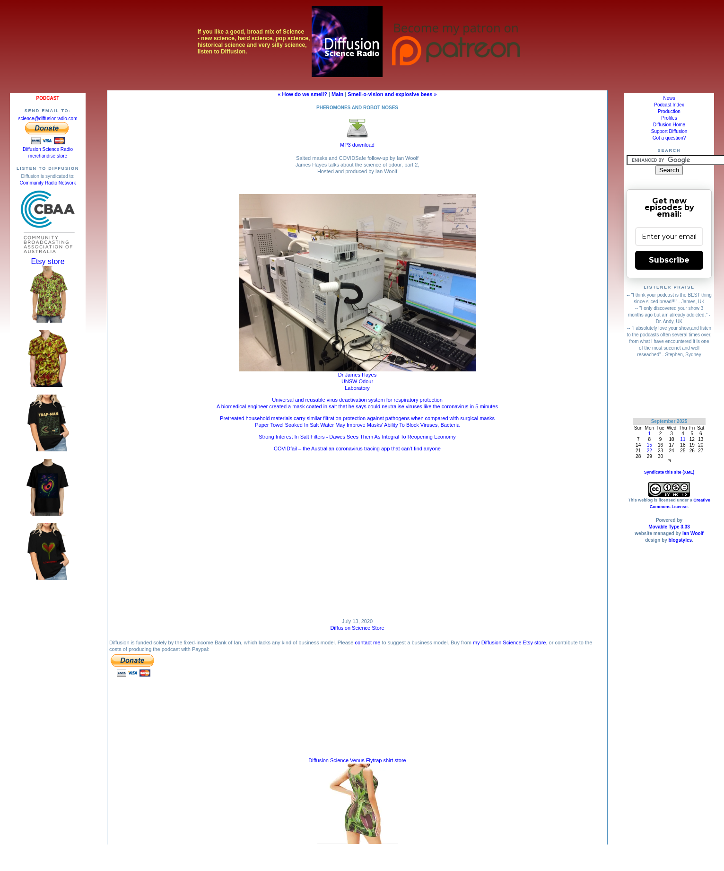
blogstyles (680, 540)
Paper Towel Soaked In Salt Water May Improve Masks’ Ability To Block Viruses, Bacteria (357, 425)
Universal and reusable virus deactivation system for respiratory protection (357, 400)
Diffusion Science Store (357, 628)
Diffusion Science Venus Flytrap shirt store (357, 760)
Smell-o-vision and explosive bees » (392, 94)
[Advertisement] (669, 387)
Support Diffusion (669, 131)
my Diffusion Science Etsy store (509, 642)
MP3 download (357, 142)
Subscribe (669, 259)
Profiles (669, 118)
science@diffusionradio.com (47, 118)
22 (649, 450)
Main (337, 94)
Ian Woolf (693, 533)
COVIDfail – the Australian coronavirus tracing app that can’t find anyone (357, 448)
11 (682, 439)
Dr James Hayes (357, 375)
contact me (368, 642)
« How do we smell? (302, 94)
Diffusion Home (669, 124)
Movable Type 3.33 (669, 526)
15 (649, 445)
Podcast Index (669, 104)
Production (669, 111)
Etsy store (47, 261)
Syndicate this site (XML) (669, 472)
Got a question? (669, 138)
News (669, 98)
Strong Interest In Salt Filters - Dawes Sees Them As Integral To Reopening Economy (357, 437)
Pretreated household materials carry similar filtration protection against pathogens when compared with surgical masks (357, 418)
